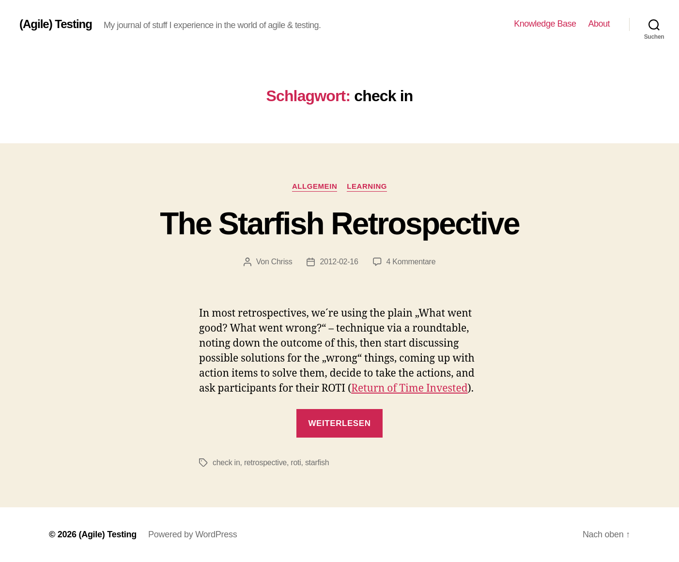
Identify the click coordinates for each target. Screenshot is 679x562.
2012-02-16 (339, 262)
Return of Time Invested (409, 388)
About (599, 24)
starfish (317, 462)
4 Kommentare (411, 262)
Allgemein (314, 186)
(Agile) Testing (55, 24)
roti (296, 462)
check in (226, 462)
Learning (367, 186)
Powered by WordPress (192, 534)
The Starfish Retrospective (339, 223)
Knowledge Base (545, 24)
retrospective (265, 462)
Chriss (282, 262)
